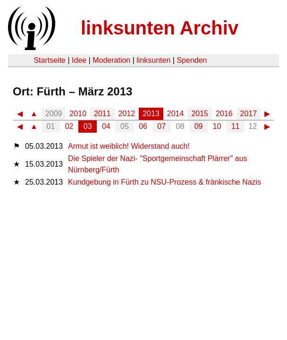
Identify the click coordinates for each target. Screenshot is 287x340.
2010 (77, 114)
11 (235, 126)
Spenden (192, 60)
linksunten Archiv (159, 27)
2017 (248, 114)
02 (69, 126)
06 (143, 126)
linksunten (153, 60)
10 (217, 126)
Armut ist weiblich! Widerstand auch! (129, 146)
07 (161, 126)
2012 (126, 114)
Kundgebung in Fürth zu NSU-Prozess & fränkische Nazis (164, 182)
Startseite (50, 60)
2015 (199, 114)
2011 (102, 114)
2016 (224, 114)
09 (198, 126)
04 (106, 126)
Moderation (111, 60)
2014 (175, 114)
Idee (79, 60)
